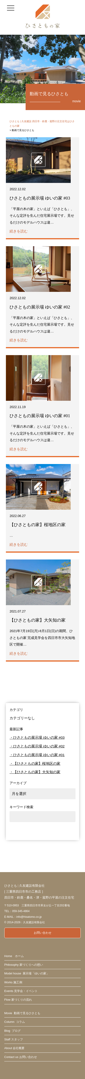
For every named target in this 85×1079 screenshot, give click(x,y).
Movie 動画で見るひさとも (22, 1013)
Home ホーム (14, 956)
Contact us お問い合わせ (20, 1057)
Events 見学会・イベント (21, 991)
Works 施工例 (13, 982)
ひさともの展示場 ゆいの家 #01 (39, 755)
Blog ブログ (12, 1030)
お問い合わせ (42, 932)
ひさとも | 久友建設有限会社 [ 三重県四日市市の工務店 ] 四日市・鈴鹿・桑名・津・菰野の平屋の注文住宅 (39, 891)
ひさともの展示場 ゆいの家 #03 (39, 737)
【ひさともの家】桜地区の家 (36, 763)
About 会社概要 (14, 1048)
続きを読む (19, 231)
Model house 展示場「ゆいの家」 (26, 973)
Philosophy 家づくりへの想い (23, 964)
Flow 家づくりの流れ (18, 999)
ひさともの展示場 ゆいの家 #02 (39, 746)
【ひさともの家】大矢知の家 (36, 772)
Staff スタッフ (13, 1039)
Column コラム (14, 1022)
